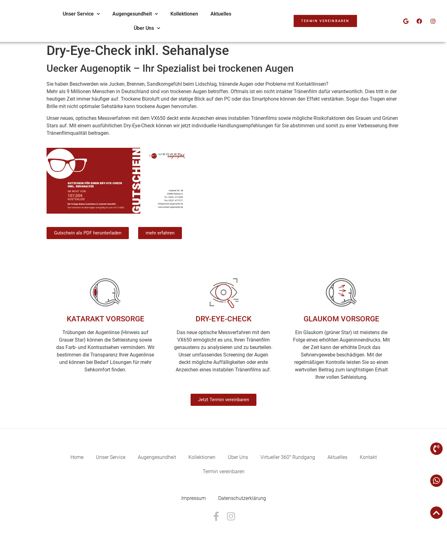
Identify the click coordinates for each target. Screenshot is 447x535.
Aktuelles (301, 14)
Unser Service (161, 14)
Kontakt (368, 457)
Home (77, 457)
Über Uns (227, 28)
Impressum (193, 498)
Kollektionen (264, 14)
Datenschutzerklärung (242, 498)
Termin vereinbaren (224, 471)
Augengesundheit (215, 14)
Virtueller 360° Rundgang (287, 457)
